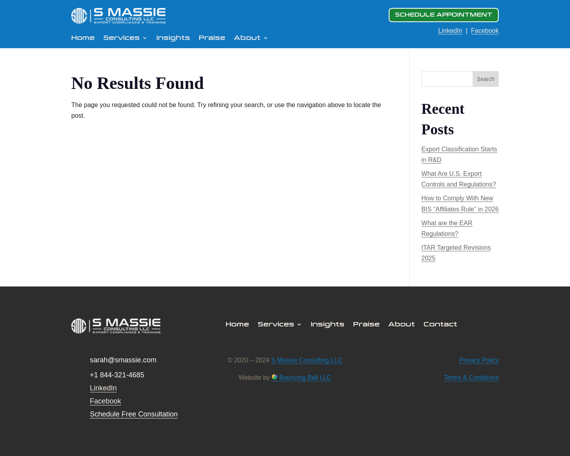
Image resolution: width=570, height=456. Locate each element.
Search (485, 79)
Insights (173, 38)
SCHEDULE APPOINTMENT (443, 14)
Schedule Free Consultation (134, 414)
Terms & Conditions (471, 377)
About (247, 38)
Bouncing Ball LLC (301, 377)
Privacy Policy (479, 360)
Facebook (485, 30)
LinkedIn (450, 30)
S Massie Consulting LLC (306, 360)
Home (83, 38)
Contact (440, 325)
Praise (212, 38)
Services (121, 38)
